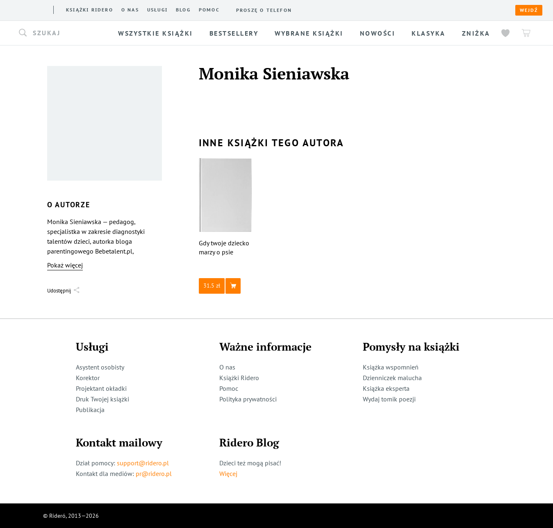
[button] (65, 33)
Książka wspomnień (391, 367)
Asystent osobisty (100, 367)
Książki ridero (89, 10)
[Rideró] (28, 9)
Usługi (157, 10)
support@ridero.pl (143, 463)
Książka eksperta (386, 388)
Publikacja (90, 410)
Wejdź (529, 10)
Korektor (88, 378)
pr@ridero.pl (154, 473)
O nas (130, 10)
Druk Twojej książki (102, 399)
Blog (183, 10)
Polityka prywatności (248, 399)
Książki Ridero (239, 378)
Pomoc (209, 10)
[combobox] (65, 33)
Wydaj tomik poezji (389, 399)
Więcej (228, 473)
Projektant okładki (101, 388)
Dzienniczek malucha (392, 378)
